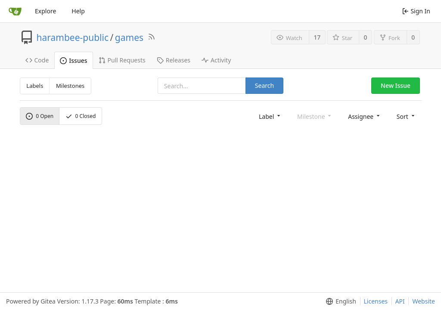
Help (78, 11)
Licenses (376, 301)
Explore (45, 11)
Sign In (416, 11)
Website (423, 301)
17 (317, 37)
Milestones (70, 86)
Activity (216, 60)
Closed (80, 116)
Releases (173, 60)
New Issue (395, 85)
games (129, 37)
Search (264, 85)
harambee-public (73, 37)
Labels (34, 86)
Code (37, 60)
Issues (73, 60)
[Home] (15, 11)
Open (39, 116)
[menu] (270, 116)
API (400, 301)
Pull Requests (122, 60)
